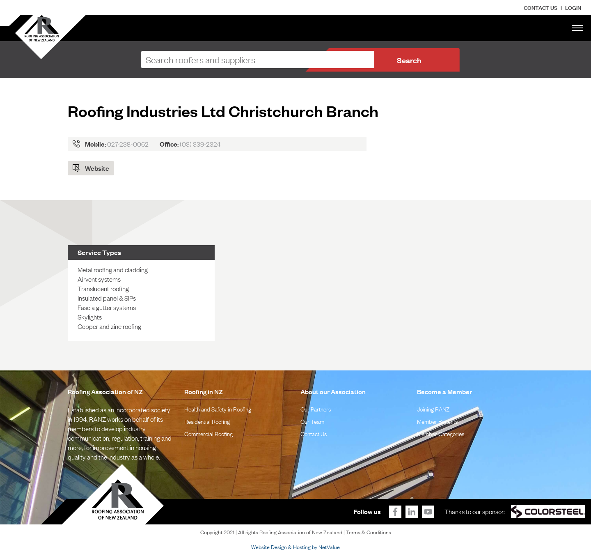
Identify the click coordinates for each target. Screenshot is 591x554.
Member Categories (440, 433)
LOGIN (573, 7)
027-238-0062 (128, 143)
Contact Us (540, 7)
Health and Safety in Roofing (217, 408)
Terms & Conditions (368, 532)
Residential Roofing (207, 420)
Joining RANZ (433, 408)
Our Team (312, 420)
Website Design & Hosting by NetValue (295, 547)
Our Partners (315, 408)
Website (97, 167)
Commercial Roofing (208, 433)
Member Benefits (437, 420)
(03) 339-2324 (200, 143)
